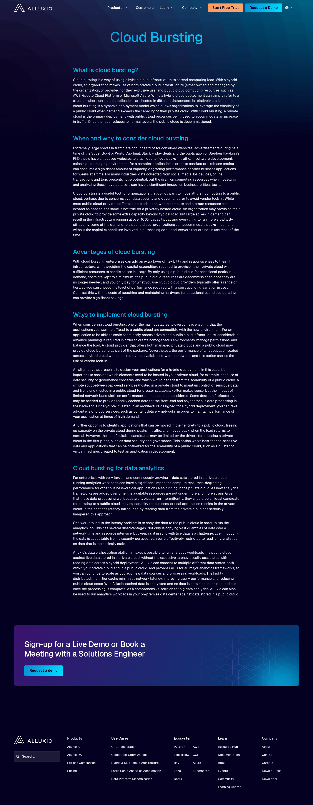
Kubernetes (201, 771)
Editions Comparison (81, 763)
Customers (145, 8)
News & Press (271, 771)
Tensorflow (181, 755)
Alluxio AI (73, 746)
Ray (176, 763)
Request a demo (44, 670)
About (266, 746)
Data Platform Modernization (131, 779)
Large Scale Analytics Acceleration (136, 771)
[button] (117, 8)
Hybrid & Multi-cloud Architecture (135, 763)
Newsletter (269, 779)
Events (223, 771)
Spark (178, 779)
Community (226, 779)
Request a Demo (264, 8)
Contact (268, 755)
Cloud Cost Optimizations (129, 755)
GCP (196, 755)
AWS (196, 746)
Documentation (229, 755)
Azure (197, 763)
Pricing (72, 771)
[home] (33, 8)
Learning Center (229, 787)
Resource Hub (228, 746)
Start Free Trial (225, 8)
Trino (177, 771)
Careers (267, 763)
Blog (221, 763)
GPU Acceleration (123, 746)
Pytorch (179, 746)
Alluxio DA (74, 755)
